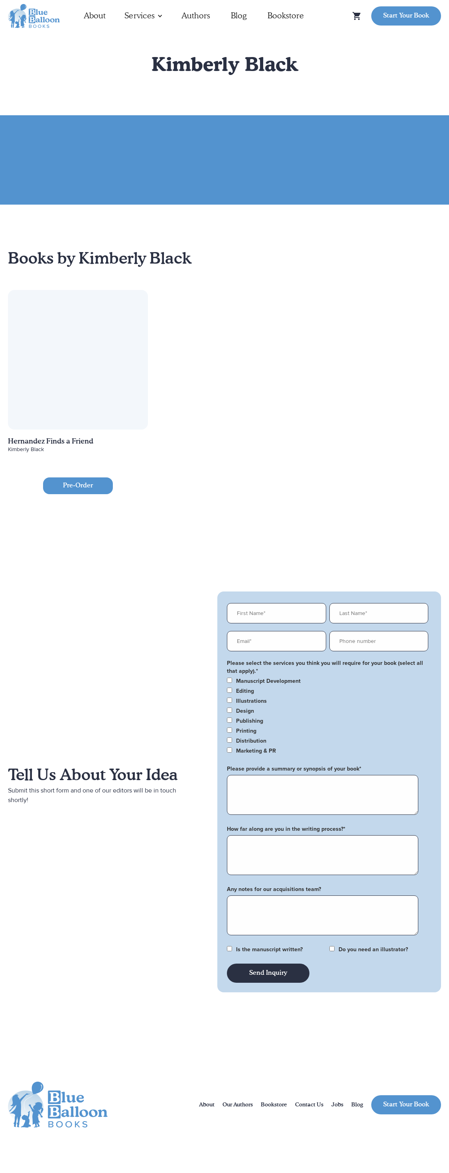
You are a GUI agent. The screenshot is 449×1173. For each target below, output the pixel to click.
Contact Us (309, 1105)
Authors (195, 16)
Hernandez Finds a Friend (50, 441)
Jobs (337, 1105)
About (95, 16)
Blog (239, 16)
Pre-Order (78, 486)
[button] (143, 16)
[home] (34, 16)
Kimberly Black (26, 449)
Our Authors (238, 1105)
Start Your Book (406, 16)
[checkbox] (327, 681)
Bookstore (286, 16)
